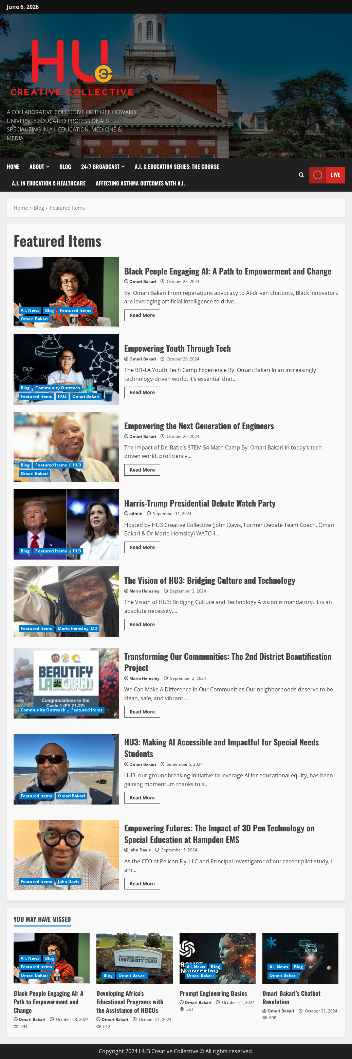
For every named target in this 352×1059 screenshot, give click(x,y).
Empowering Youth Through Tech (66, 369)
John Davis (68, 881)
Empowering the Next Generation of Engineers (66, 447)
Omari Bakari (34, 319)
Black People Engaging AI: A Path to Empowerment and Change (66, 292)
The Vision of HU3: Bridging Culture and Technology (66, 601)
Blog (65, 166)
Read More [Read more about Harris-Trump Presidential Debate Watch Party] (145, 546)
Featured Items (75, 310)
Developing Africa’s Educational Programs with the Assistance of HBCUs (129, 1001)
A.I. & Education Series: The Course (177, 166)
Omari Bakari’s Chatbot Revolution (291, 997)
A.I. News (30, 310)
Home (13, 166)
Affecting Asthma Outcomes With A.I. (140, 183)
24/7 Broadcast (100, 166)
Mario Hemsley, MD (77, 628)
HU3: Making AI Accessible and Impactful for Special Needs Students (66, 769)
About (37, 166)
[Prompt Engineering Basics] (218, 958)
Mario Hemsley (144, 591)
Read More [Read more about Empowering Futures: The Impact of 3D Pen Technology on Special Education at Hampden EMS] (145, 882)
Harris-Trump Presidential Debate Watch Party (66, 524)
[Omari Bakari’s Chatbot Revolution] (300, 958)
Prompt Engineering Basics (213, 993)
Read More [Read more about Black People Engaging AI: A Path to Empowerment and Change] (145, 314)
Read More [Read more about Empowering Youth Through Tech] (145, 391)
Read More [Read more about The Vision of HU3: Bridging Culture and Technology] (145, 623)
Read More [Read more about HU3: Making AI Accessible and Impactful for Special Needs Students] (145, 796)
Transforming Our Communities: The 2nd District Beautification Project (66, 683)
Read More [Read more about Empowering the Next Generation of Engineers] (145, 468)
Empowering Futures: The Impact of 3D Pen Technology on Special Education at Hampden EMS (66, 855)
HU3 (62, 396)
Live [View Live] (324, 174)
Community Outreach (57, 388)
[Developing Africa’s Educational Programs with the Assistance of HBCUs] (134, 958)
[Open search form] (301, 175)
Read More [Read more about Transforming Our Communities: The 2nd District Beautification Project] (145, 710)
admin (136, 513)
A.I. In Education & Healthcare (49, 183)
